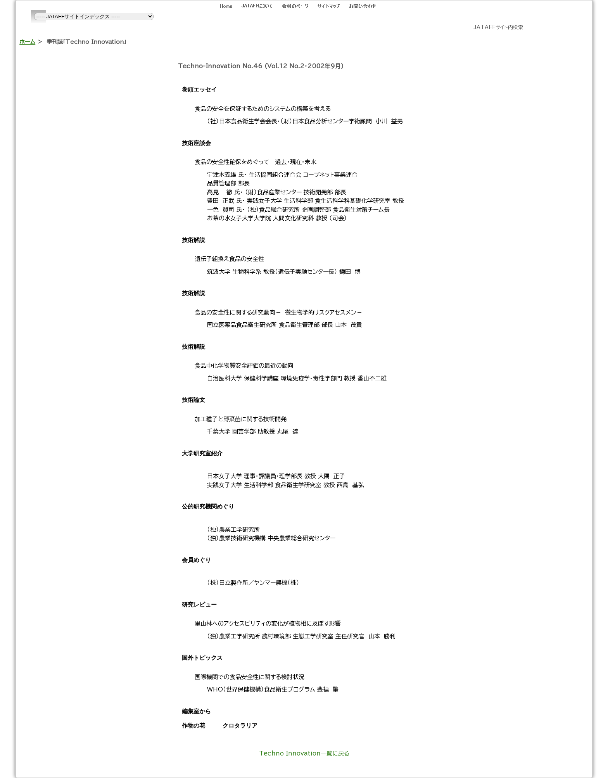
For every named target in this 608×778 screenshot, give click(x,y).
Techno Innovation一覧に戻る (304, 753)
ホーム (27, 42)
